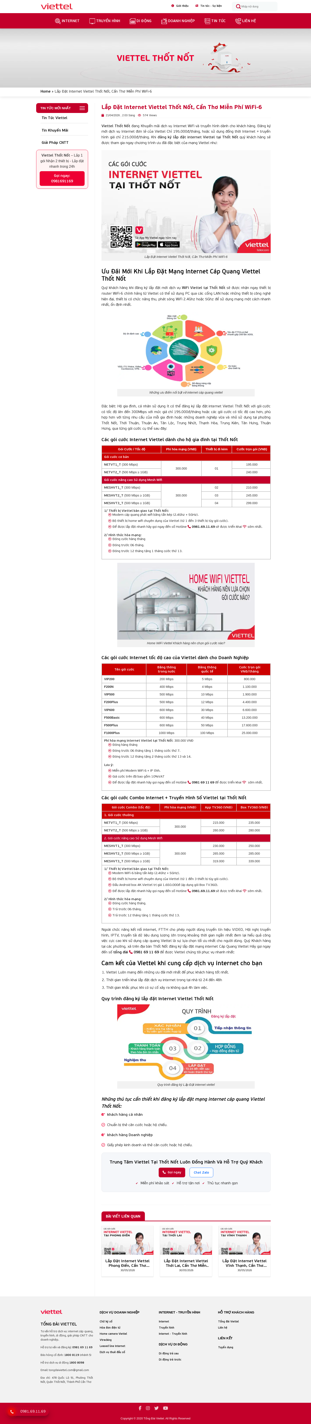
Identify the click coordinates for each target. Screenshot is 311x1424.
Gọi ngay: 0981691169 (62, 178)
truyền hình (104, 21)
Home (46, 91)
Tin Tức (215, 21)
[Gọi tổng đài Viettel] (28, 1411)
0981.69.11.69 (201, 526)
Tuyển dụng (225, 1347)
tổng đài (120, 952)
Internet (67, 21)
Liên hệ (245, 21)
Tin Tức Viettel (54, 118)
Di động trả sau (169, 1353)
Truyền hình (166, 1327)
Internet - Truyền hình (173, 1333)
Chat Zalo (201, 1172)
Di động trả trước (170, 1359)
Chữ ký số (106, 1321)
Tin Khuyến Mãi (55, 130)
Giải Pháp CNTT (55, 142)
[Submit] (238, 7)
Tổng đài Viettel (228, 1321)
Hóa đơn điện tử (110, 1327)
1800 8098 (76, 1362)
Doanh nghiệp (178, 21)
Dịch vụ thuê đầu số (112, 1352)
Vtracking (106, 1339)
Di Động (140, 21)
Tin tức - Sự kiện (208, 5)
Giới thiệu (179, 5)
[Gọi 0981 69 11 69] (11, 1412)
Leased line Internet (112, 1346)
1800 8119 (71, 1355)
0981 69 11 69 (201, 782)
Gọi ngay (172, 1172)
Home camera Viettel (113, 1333)
